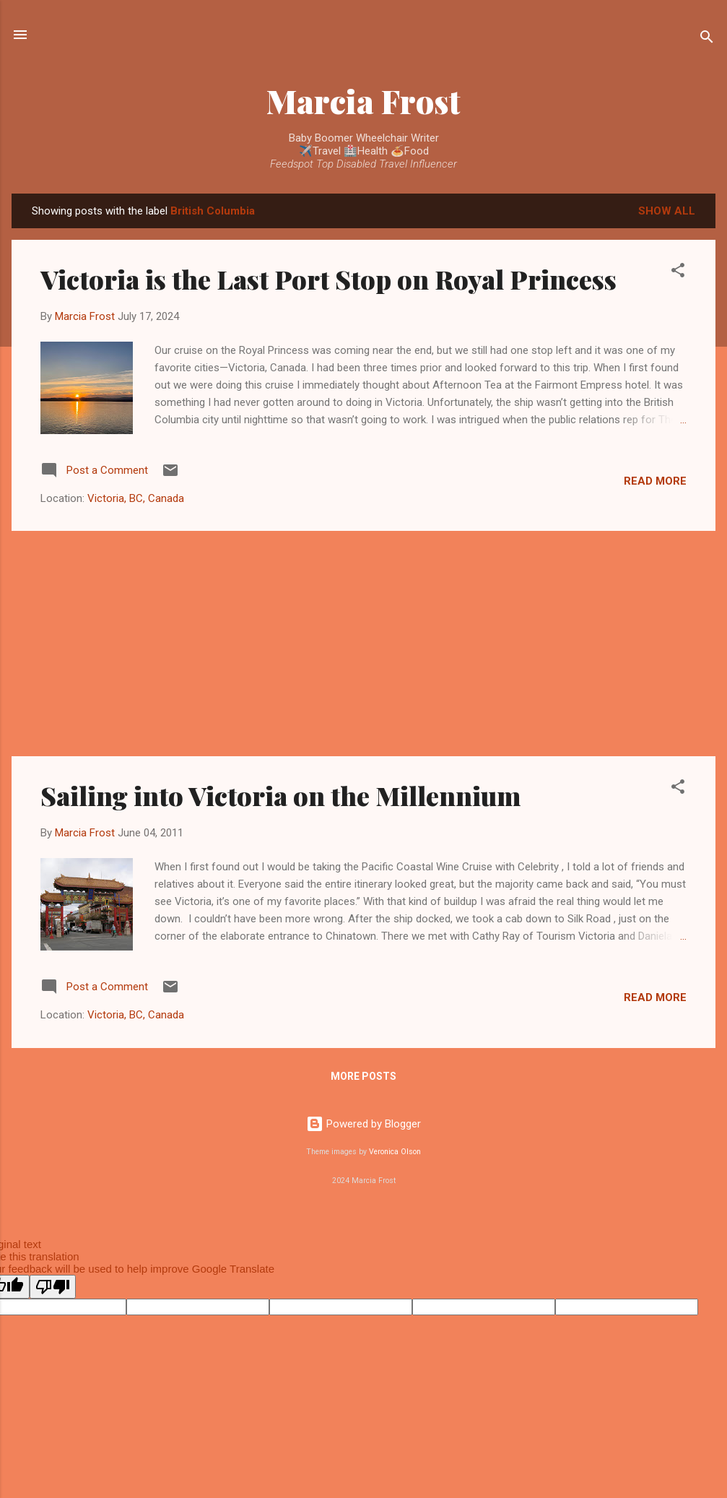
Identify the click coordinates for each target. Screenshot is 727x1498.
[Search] (706, 39)
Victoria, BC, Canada (135, 498)
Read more (655, 481)
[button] (678, 272)
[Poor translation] (53, 1287)
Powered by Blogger (363, 1123)
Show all (666, 210)
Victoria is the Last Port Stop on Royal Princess (328, 278)
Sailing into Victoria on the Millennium (280, 795)
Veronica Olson (395, 1151)
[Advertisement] (363, 643)
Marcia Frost (363, 100)
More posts (363, 1076)
